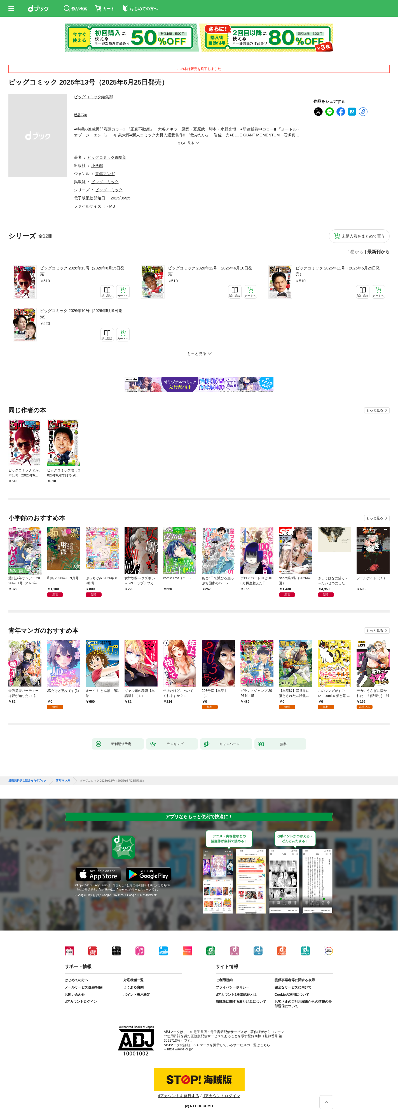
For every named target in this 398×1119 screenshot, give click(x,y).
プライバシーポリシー (232, 987)
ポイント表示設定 (136, 995)
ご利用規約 (224, 980)
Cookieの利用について (292, 995)
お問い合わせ (75, 995)
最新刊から (378, 252)
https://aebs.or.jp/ (180, 1049)
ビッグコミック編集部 (93, 97)
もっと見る (374, 410)
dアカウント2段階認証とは (236, 995)
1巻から (356, 252)
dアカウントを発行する (178, 1096)
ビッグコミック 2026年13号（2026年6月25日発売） (82, 271)
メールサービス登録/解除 (83, 987)
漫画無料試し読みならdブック (27, 780)
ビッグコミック (105, 182)
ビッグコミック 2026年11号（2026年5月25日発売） (338, 271)
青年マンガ (105, 173)
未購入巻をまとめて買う (363, 236)
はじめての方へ (76, 980)
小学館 (97, 165)
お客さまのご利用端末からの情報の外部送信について (303, 1004)
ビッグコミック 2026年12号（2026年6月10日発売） (210, 271)
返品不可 (80, 115)
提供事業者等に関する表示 (295, 980)
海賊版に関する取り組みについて (241, 1002)
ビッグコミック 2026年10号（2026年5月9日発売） (81, 313)
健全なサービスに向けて (293, 987)
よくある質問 (133, 987)
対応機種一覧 (133, 980)
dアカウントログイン (81, 1002)
